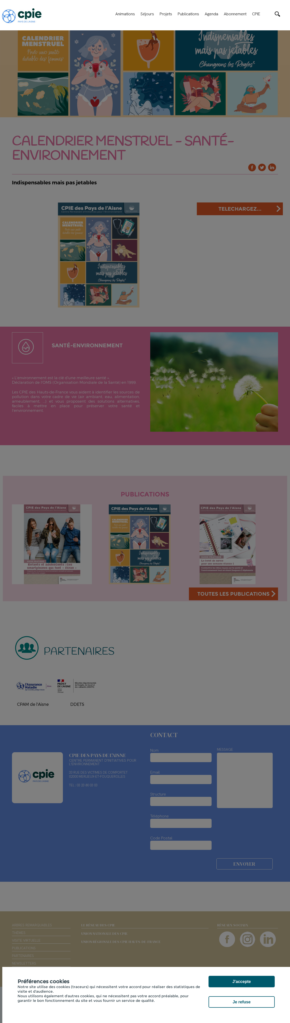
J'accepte (241, 981)
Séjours (147, 14)
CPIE (256, 14)
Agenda (211, 14)
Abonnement (235, 14)
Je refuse (242, 1002)
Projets (166, 14)
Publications (188, 14)
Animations (125, 14)
